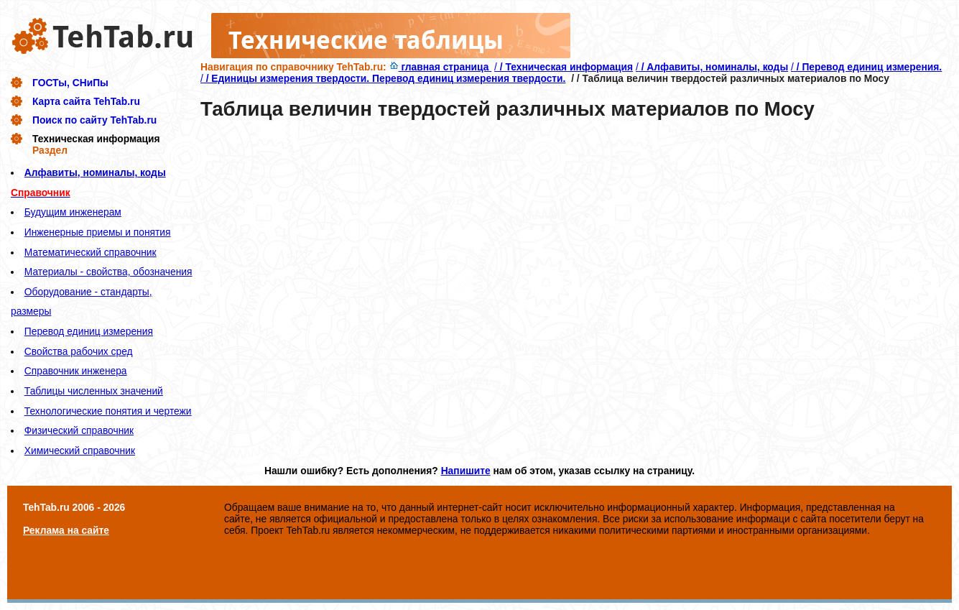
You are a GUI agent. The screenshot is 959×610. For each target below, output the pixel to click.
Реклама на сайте (66, 530)
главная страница (440, 67)
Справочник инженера (75, 370)
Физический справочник (79, 430)
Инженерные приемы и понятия (97, 232)
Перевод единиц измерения (88, 331)
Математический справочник (90, 252)
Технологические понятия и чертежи (108, 411)
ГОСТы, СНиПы (70, 82)
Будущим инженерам (72, 212)
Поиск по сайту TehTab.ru (94, 120)
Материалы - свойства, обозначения (108, 271)
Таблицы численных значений (93, 391)
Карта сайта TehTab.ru (86, 101)
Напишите (466, 470)
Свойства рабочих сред (78, 351)
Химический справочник (79, 450)
